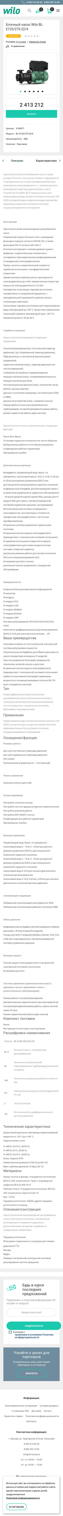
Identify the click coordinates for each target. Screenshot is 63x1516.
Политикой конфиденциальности (23, 1498)
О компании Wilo (20, 1411)
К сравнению (15, 46)
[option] (31, 73)
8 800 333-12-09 (52, 2)
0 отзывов (21, 42)
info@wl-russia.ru (31, 1454)
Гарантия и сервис (13, 1416)
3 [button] (29, 91)
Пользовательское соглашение (21, 1405)
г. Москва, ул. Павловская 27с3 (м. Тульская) (31, 1438)
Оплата (47, 1411)
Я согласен (16, 1506)
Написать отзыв (37, 42)
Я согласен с (32, 1335)
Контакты (31, 1421)
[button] (3, 161)
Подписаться (34, 1325)
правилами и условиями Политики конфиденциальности (34, 1336)
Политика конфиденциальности (42, 1416)
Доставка (36, 1411)
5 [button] (38, 91)
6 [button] (42, 91)
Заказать (31, 114)
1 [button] (21, 91)
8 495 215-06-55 (34, 2)
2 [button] (25, 91)
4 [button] (34, 91)
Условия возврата (49, 1405)
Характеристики (46, 160)
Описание (17, 160)
